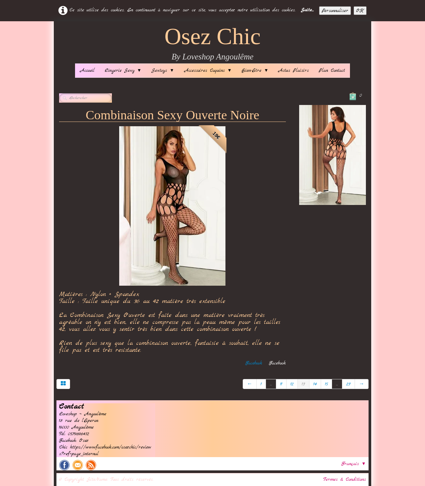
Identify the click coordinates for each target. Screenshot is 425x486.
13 (303, 384)
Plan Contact (332, 70)
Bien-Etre (255, 70)
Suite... (307, 10)
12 (292, 384)
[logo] (212, 44)
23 (348, 384)
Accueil (87, 70)
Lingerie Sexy (123, 70)
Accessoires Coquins (208, 70)
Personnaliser (335, 10)
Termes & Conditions (344, 479)
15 (326, 384)
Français (353, 463)
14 (315, 384)
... (271, 384)
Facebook (253, 363)
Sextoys (162, 70)
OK (360, 10)
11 (281, 384)
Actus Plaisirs (293, 70)
